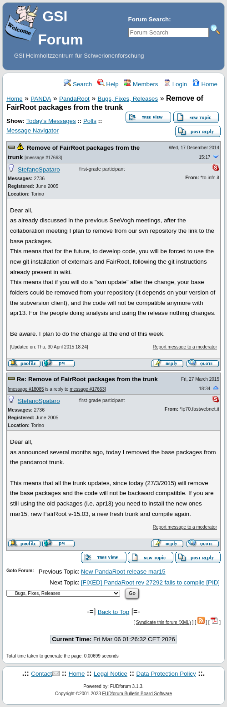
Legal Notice (110, 673)
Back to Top (113, 612)
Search (78, 84)
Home (204, 84)
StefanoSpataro (39, 169)
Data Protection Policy (166, 673)
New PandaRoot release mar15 (123, 571)
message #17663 (43, 157)
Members (141, 84)
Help (108, 84)
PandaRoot (74, 98)
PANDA (40, 98)
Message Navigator (32, 130)
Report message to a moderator (185, 346)
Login (175, 84)
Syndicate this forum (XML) (163, 622)
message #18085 (26, 389)
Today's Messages (51, 121)
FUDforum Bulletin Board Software (137, 693)
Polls (89, 121)
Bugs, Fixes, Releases (128, 98)
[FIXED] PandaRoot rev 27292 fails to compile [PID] (150, 582)
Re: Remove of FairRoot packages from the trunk (87, 379)
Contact (41, 673)
